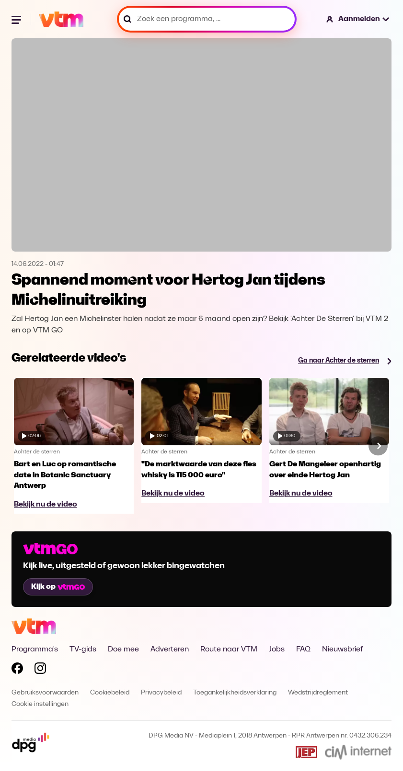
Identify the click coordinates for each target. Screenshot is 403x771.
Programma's (35, 649)
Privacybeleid (161, 692)
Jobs (277, 649)
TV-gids (82, 649)
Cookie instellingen (40, 704)
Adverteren (169, 649)
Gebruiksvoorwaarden (45, 692)
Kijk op (58, 587)
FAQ (303, 649)
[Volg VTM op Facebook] (17, 670)
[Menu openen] (17, 19)
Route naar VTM (228, 649)
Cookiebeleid (109, 692)
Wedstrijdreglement (318, 692)
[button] (358, 19)
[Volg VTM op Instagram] (40, 670)
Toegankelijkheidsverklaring (234, 692)
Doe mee (123, 649)
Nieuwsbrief (342, 649)
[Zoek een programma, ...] (207, 19)
